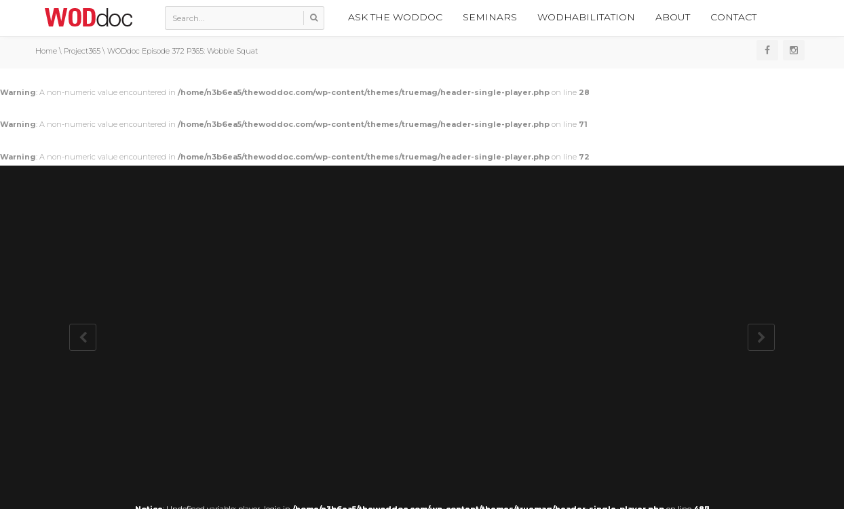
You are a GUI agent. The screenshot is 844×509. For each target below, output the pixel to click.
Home (46, 51)
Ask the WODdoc (395, 17)
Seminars (490, 17)
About (672, 17)
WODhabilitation (586, 17)
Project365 (82, 51)
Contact (733, 17)
